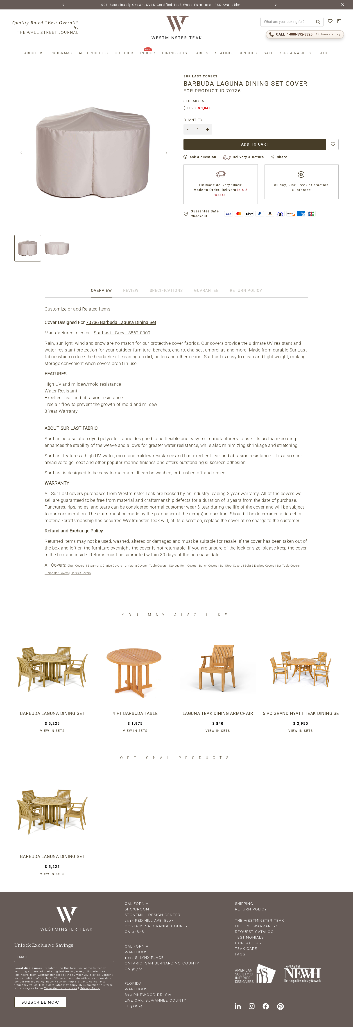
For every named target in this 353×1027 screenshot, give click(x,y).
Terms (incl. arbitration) (60, 987)
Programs (61, 53)
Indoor (147, 53)
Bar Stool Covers (231, 565)
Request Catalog (254, 932)
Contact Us (248, 943)
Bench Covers (208, 565)
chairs (178, 350)
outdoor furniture (133, 350)
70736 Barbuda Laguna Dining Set (121, 322)
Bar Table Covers (288, 565)
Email (22, 957)
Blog (324, 53)
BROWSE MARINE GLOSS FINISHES (112, 5)
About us (34, 53)
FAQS (240, 954)
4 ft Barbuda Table (135, 713)
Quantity (195, 120)
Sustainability (296, 53)
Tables (201, 53)
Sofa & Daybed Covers (260, 565)
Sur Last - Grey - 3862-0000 (122, 333)
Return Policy (251, 909)
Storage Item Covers (183, 565)
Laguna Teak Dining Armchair (218, 713)
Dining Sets (174, 53)
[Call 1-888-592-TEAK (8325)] (305, 34)
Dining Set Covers (57, 573)
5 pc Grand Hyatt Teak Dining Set (301, 713)
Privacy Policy (90, 987)
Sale (269, 53)
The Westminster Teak (259, 921)
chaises (195, 350)
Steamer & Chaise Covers (105, 565)
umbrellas (215, 350)
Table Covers (158, 565)
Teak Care (246, 949)
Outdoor (124, 53)
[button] (63, 4)
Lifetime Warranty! (256, 926)
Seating (223, 53)
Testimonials (249, 937)
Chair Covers (76, 565)
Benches (248, 53)
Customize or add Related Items (78, 309)
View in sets (52, 730)
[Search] (318, 22)
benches (161, 350)
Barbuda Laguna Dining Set (52, 713)
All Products (93, 53)
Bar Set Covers (81, 573)
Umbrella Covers (136, 565)
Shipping (244, 904)
